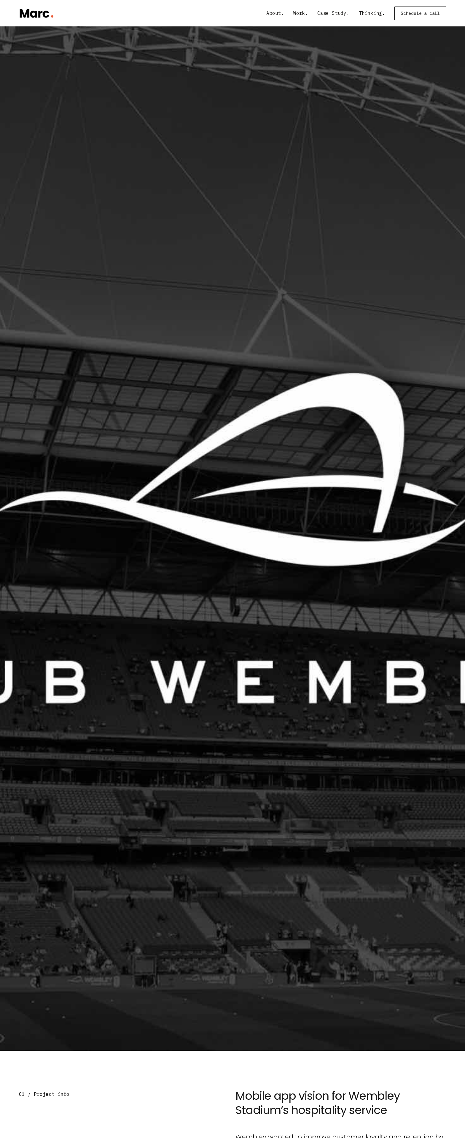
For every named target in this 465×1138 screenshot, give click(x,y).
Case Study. (333, 13)
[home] (36, 13)
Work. (300, 13)
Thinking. (372, 13)
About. (275, 13)
